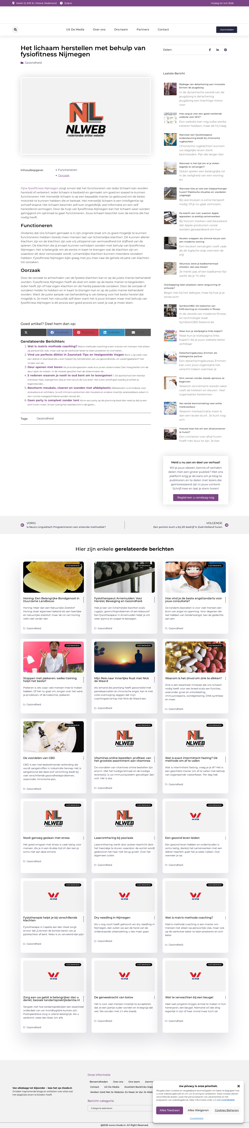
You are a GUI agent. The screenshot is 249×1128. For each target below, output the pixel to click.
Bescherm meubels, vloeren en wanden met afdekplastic (69, 387)
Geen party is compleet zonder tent (53, 400)
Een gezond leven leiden (182, 838)
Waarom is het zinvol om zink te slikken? (193, 678)
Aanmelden (152, 1081)
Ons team (121, 29)
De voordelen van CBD (39, 758)
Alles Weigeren (198, 1110)
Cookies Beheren (227, 1110)
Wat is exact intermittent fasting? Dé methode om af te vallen (191, 759)
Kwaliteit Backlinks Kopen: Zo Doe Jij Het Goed (151, 1086)
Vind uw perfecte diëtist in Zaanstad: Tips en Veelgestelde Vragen (76, 354)
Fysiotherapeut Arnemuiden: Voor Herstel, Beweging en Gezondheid (118, 600)
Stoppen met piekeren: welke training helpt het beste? (50, 680)
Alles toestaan (169, 1110)
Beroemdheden (99, 1081)
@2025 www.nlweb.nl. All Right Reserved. (125, 1125)
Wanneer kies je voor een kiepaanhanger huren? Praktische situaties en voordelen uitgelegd (203, 192)
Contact (163, 29)
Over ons (99, 29)
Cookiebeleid (196, 1118)
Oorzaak (63, 175)
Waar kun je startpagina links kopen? (201, 331)
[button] (238, 1086)
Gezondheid (33, 62)
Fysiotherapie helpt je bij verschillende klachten (50, 919)
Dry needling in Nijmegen (112, 917)
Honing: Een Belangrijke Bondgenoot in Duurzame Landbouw (51, 600)
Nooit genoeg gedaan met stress (46, 838)
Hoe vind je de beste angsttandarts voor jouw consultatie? (193, 600)
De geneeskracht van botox (113, 997)
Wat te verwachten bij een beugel (189, 997)
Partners (143, 29)
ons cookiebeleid (225, 1100)
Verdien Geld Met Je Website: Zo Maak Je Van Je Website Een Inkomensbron (134, 1092)
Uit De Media (75, 29)
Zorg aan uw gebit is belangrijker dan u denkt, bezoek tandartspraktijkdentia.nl (51, 999)
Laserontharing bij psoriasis (113, 838)
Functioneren (67, 170)
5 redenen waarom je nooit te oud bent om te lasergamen (70, 375)
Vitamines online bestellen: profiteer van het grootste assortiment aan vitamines (122, 759)
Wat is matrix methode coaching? (52, 346)
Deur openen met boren (45, 367)
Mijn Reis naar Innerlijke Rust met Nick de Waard (121, 680)
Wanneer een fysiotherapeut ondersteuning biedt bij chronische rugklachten (199, 138)
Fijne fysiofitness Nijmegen (39, 188)
